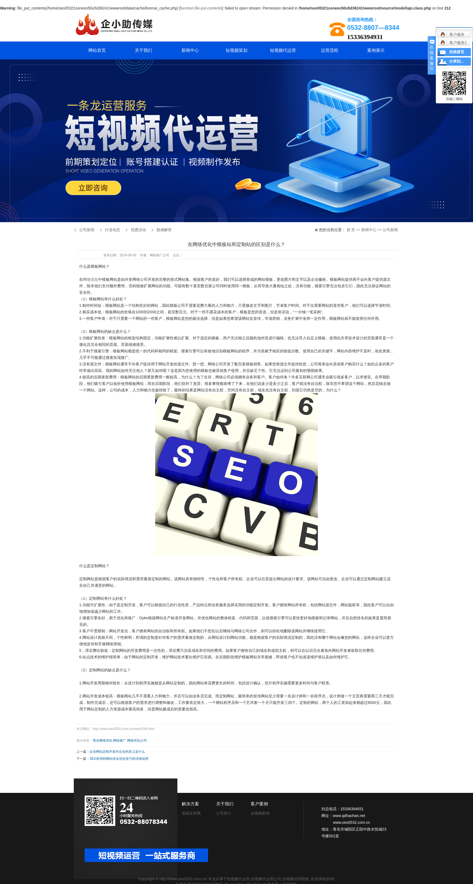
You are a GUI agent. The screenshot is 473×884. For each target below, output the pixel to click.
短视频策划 (236, 50)
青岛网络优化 (102, 740)
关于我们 (143, 50)
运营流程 (329, 50)
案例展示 (376, 50)
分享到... (456, 61)
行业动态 (112, 230)
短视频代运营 (283, 50)
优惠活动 (138, 230)
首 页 (351, 230)
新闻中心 (190, 50)
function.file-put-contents (201, 8)
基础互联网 (191, 813)
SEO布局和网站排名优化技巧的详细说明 (119, 759)
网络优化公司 (137, 740)
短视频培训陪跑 (295, 879)
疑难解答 (164, 230)
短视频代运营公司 (266, 879)
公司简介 (223, 813)
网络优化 (90, 279)
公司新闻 (390, 230)
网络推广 (119, 740)
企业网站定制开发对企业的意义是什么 (117, 752)
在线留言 (456, 52)
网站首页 (97, 50)
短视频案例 (260, 813)
